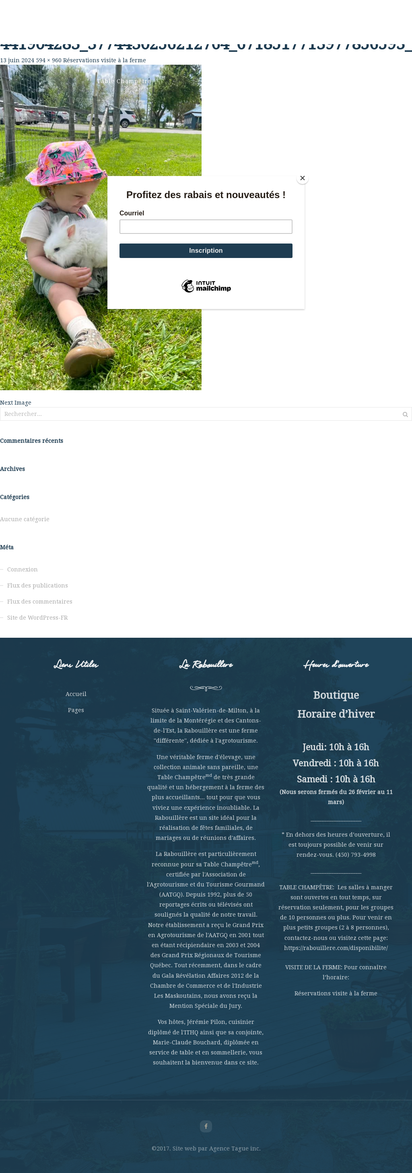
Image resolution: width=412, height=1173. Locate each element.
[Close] (303, 178)
